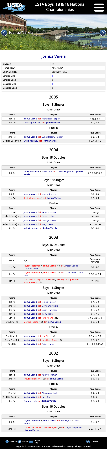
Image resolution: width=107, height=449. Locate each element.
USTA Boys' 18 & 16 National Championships (60, 7)
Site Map (92, 441)
